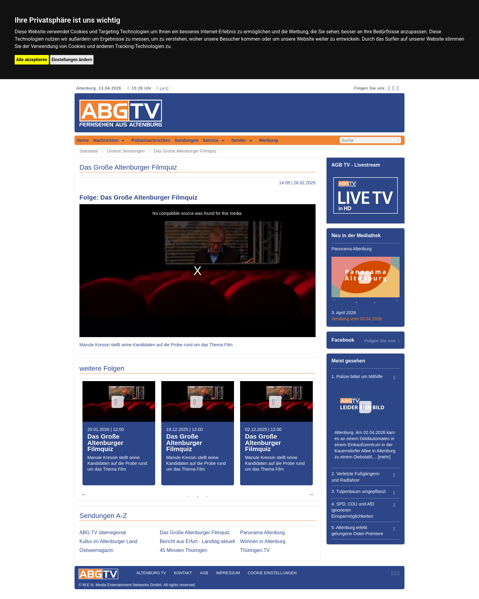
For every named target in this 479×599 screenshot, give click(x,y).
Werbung (268, 140)
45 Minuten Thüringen (183, 550)
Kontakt (183, 573)
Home (83, 140)
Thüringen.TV (255, 550)
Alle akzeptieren (31, 59)
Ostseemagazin (96, 550)
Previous (84, 494)
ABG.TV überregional (102, 532)
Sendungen (186, 140)
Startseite (88, 151)
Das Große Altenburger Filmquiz (185, 151)
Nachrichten (106, 140)
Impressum (228, 573)
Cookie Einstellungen (272, 573)
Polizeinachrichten (150, 140)
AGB (204, 573)
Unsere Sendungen (126, 151)
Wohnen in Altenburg (262, 541)
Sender (238, 140)
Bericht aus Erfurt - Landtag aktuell (197, 541)
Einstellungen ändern (72, 59)
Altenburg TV (151, 573)
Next (311, 494)
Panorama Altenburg (262, 532)
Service (210, 140)
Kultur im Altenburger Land (108, 541)
